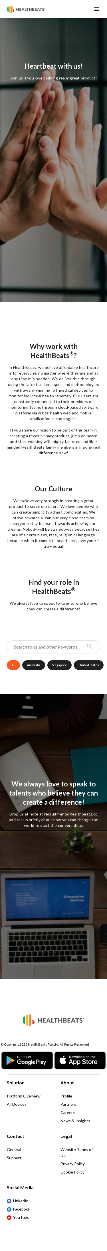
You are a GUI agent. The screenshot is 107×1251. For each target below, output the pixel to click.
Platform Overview (24, 1095)
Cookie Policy (72, 1172)
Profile (66, 1095)
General (14, 1149)
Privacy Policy (72, 1163)
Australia (34, 665)
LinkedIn (18, 1200)
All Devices (17, 1104)
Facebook (18, 1209)
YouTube (18, 1217)
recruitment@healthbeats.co (71, 813)
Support (14, 1157)
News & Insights (75, 1120)
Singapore (59, 665)
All (13, 665)
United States (88, 665)
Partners (68, 1104)
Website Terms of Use (76, 1152)
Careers (67, 1112)
